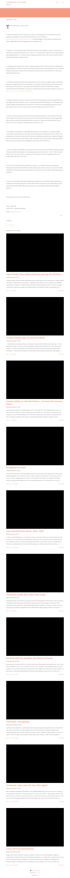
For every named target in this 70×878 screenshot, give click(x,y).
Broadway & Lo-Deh (15, 467)
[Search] (57, 2)
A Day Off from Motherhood (20, 848)
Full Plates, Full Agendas (18, 721)
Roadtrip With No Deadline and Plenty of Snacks (29, 658)
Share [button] (61, 215)
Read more (61, 290)
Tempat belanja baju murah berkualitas (25, 337)
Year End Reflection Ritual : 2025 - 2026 (25, 531)
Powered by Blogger (35, 870)
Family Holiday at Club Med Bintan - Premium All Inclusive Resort (34, 402)
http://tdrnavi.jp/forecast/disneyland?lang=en (19, 39)
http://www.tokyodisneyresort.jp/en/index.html (19, 91)
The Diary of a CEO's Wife (16, 2)
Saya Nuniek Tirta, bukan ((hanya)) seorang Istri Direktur (33, 274)
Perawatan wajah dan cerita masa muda (25, 594)
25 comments (13, 611)
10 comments (13, 420)
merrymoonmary (37, 872)
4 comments (13, 354)
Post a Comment (10, 225)
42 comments (13, 290)
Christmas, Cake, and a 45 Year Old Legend (26, 785)
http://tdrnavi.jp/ (16, 211)
